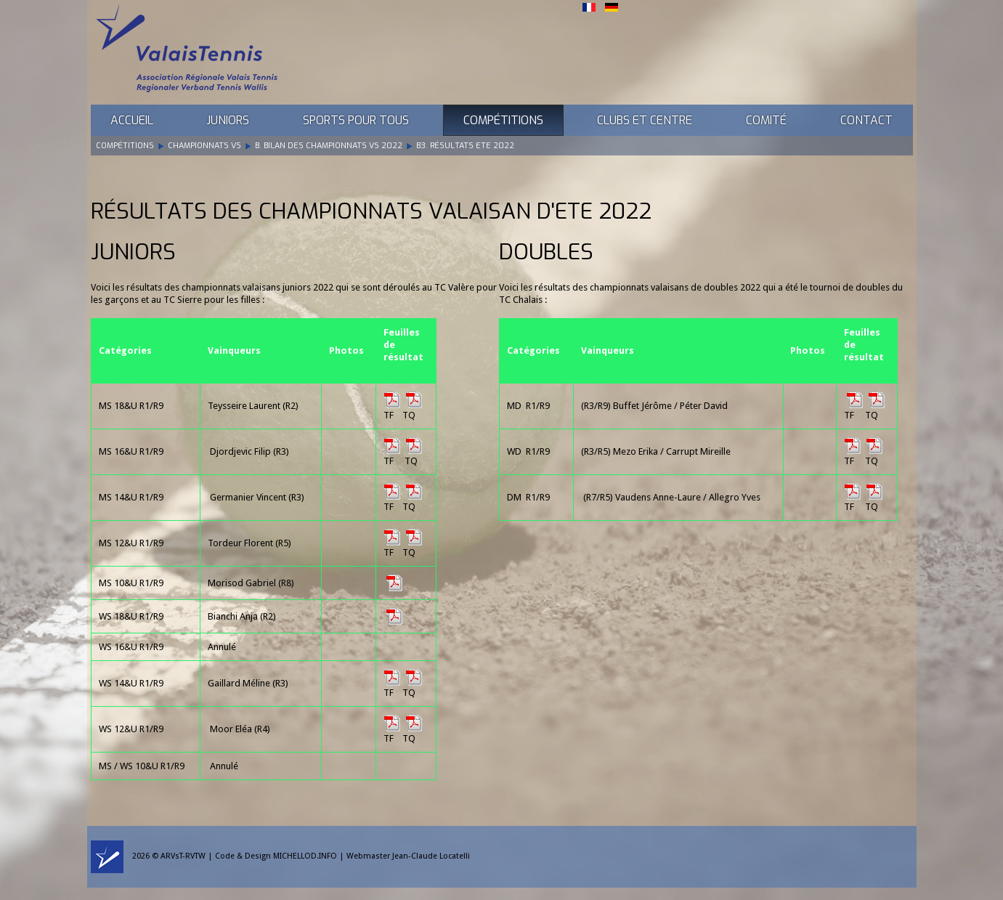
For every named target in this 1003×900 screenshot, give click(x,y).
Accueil (131, 120)
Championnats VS (204, 145)
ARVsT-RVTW (183, 856)
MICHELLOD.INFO (305, 856)
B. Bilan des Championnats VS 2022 (328, 145)
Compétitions (503, 120)
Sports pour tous (356, 120)
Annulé (224, 766)
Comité (766, 120)
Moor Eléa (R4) (240, 728)
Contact (866, 120)
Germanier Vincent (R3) (257, 497)
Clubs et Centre (644, 120)
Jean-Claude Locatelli (431, 856)
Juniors (227, 120)
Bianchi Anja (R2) (242, 616)
